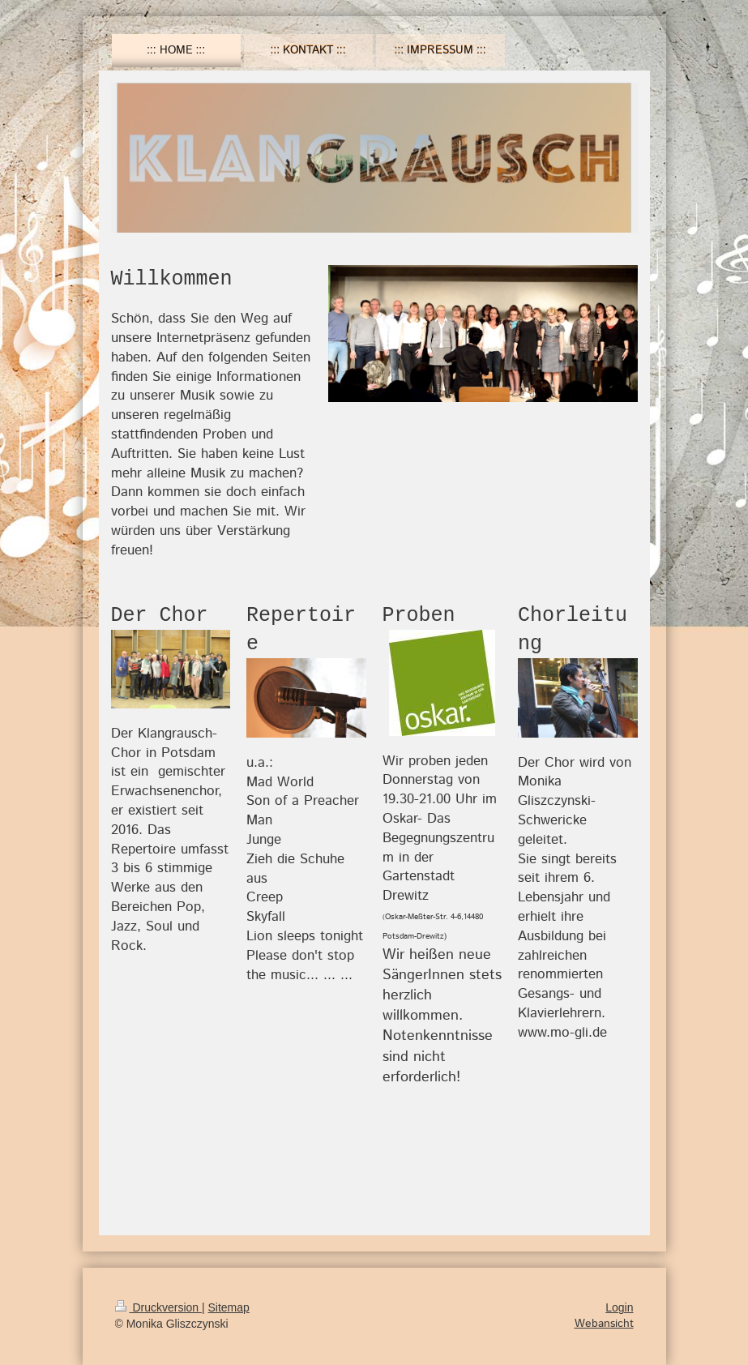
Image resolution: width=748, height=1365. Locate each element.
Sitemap (229, 1307)
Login (619, 1307)
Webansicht (604, 1324)
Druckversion (158, 1307)
